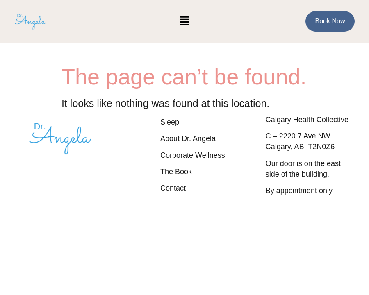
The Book (176, 172)
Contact (173, 188)
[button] (184, 21)
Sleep (169, 122)
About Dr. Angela (188, 138)
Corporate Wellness (192, 155)
